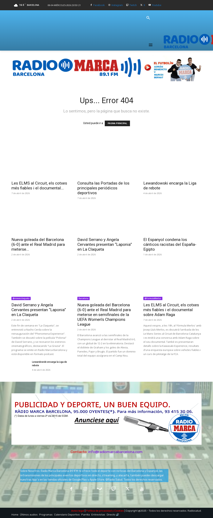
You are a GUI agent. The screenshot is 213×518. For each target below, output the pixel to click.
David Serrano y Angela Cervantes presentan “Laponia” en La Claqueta (104, 244)
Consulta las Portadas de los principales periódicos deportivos (103, 188)
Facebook (99, 5)
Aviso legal (77, 510)
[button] (148, 18)
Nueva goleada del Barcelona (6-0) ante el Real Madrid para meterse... (38, 244)
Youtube (156, 5)
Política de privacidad (99, 510)
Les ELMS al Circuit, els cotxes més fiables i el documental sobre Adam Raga (171, 310)
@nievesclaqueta (21, 298)
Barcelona (83, 298)
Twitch (133, 5)
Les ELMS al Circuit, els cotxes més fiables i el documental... (39, 185)
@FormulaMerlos (153, 298)
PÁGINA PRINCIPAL (117, 123)
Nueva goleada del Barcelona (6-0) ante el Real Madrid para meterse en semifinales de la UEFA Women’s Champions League (104, 315)
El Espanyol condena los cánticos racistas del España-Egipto (169, 244)
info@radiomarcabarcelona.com (115, 452)
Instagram (117, 5)
